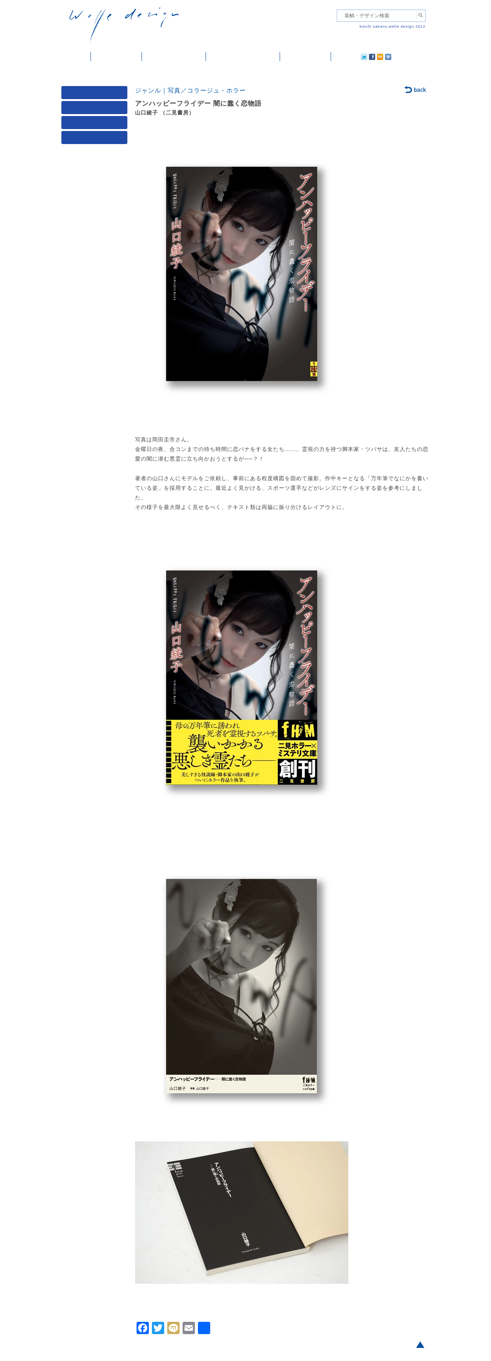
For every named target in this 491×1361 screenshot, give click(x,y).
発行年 (95, 139)
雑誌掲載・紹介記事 (174, 56)
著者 (95, 124)
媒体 (95, 94)
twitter (339, 56)
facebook (350, 56)
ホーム (76, 56)
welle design (124, 26)
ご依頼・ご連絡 (305, 56)
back (415, 90)
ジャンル (95, 109)
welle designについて (243, 56)
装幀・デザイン (116, 56)
